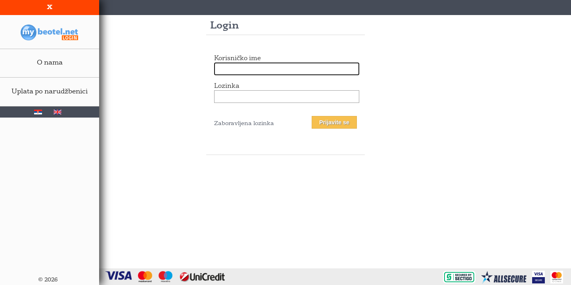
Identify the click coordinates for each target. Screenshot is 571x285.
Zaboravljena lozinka (244, 124)
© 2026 (47, 280)
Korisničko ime (237, 58)
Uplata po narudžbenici (49, 91)
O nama (50, 62)
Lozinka (226, 86)
